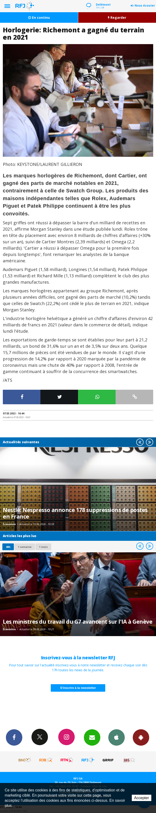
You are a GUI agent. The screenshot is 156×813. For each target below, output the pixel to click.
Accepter (141, 798)
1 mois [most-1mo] (43, 547)
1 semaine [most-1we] (24, 547)
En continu (39, 17)
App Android (141, 737)
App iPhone (116, 737)
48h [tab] (8, 547)
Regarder (117, 17)
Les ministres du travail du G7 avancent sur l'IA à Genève (77, 621)
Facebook (14, 737)
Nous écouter (145, 6)
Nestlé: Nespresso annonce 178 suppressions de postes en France (75, 513)
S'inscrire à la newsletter (78, 688)
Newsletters (92, 737)
